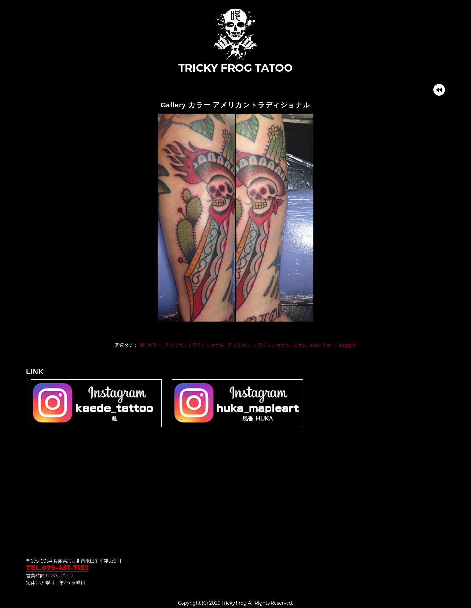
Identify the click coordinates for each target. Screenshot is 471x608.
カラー (154, 345)
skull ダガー (323, 345)
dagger (347, 345)
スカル (300, 345)
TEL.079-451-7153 (57, 568)
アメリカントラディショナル (194, 345)
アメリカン (238, 345)
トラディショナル (271, 345)
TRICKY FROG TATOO (235, 41)
